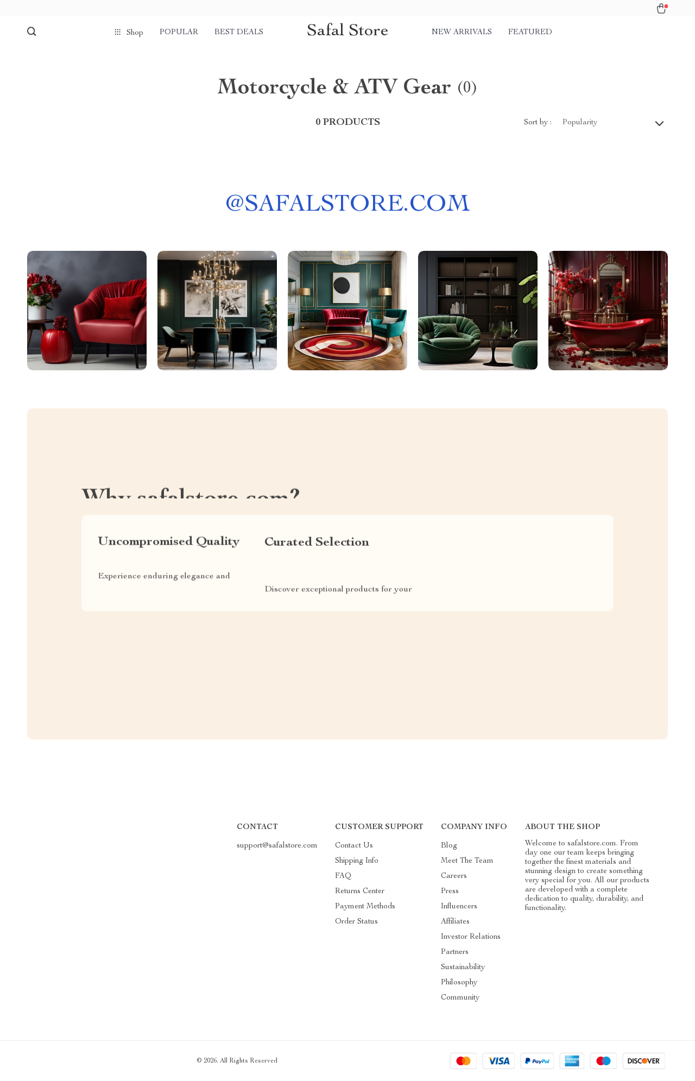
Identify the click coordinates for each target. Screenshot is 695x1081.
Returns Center (359, 891)
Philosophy (459, 983)
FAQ (343, 876)
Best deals (238, 32)
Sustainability (463, 967)
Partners (455, 952)
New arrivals (462, 32)
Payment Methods (365, 907)
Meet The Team (467, 861)
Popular (179, 32)
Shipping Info (356, 861)
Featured (530, 32)
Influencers (459, 907)
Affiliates (455, 922)
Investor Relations (471, 937)
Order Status (356, 922)
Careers (454, 876)
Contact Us (354, 846)
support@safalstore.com (277, 846)
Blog (449, 846)
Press (450, 891)
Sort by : (538, 123)
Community (460, 998)
